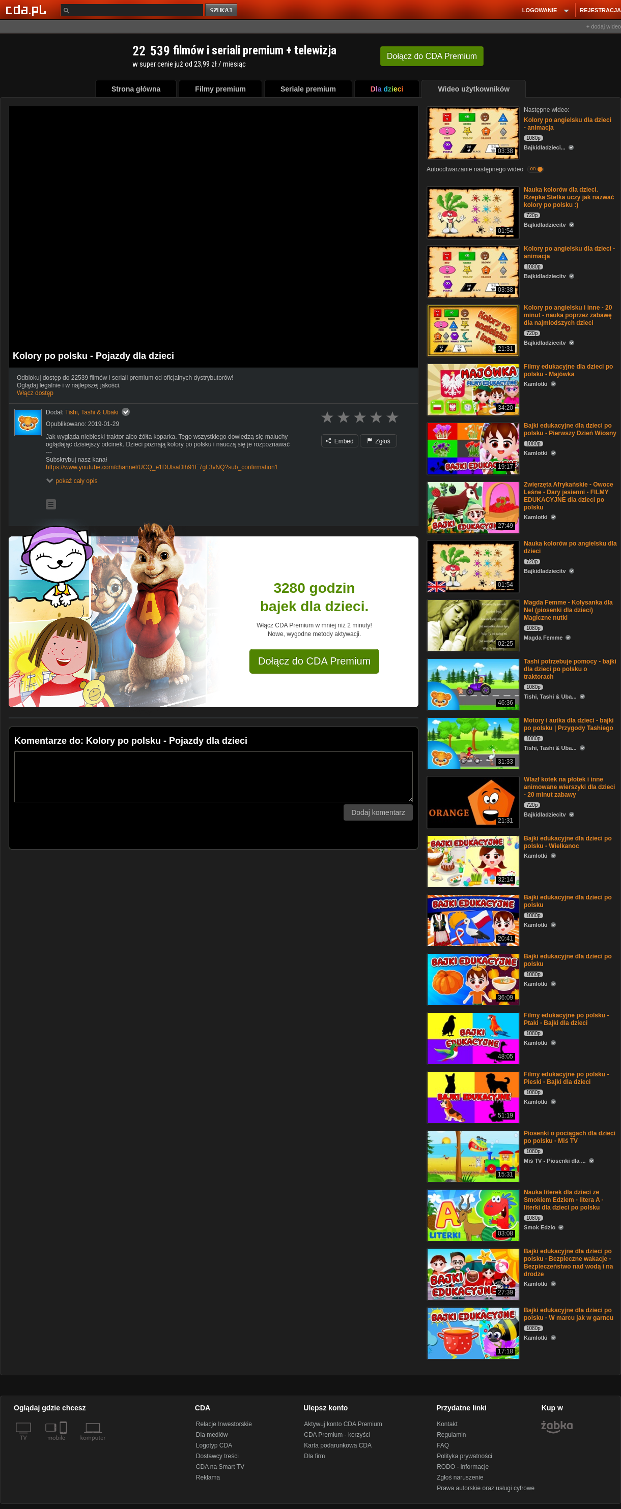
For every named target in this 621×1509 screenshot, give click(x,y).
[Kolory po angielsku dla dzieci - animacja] (472, 132)
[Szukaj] (132, 10)
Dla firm (314, 1456)
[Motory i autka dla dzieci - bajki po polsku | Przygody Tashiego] (472, 742)
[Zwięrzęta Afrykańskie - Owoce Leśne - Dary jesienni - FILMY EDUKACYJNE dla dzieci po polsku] (472, 506)
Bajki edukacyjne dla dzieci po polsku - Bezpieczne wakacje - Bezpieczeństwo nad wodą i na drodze (568, 1263)
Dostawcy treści (217, 1456)
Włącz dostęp (35, 393)
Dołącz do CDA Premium (314, 661)
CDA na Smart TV (220, 1466)
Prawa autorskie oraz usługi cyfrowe (485, 1488)
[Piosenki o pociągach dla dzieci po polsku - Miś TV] (472, 1155)
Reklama (208, 1477)
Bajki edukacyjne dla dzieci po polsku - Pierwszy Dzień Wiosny (570, 429)
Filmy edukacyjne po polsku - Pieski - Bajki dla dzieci (566, 1078)
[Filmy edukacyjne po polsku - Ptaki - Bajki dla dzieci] (472, 1037)
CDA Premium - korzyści (337, 1434)
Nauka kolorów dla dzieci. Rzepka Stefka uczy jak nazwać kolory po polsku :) (569, 197)
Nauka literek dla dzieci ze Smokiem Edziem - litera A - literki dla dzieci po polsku (564, 1200)
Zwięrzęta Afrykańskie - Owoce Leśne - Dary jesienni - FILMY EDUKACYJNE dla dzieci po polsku (568, 496)
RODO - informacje (463, 1466)
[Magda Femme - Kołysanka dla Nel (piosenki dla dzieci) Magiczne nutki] (472, 624)
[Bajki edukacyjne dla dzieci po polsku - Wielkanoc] (472, 860)
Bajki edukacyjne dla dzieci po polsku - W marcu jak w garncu (568, 1314)
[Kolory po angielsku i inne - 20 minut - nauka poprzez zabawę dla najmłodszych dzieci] (472, 329)
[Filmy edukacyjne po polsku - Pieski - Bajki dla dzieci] (472, 1096)
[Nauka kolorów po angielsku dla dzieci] (472, 565)
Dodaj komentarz (378, 812)
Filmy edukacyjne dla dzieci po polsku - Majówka (568, 370)
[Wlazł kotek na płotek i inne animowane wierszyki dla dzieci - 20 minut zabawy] (472, 801)
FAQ (443, 1445)
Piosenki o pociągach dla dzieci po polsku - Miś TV (569, 1137)
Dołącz (432, 56)
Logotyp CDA (214, 1445)
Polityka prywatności (464, 1456)
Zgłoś (378, 441)
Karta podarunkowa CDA (338, 1445)
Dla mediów (212, 1434)
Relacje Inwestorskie (224, 1424)
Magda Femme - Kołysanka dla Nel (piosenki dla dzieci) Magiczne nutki (568, 610)
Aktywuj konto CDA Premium (343, 1424)
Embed (339, 441)
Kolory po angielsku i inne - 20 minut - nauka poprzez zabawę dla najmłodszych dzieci (568, 315)
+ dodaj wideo (603, 26)
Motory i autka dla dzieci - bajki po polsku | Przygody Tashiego (569, 724)
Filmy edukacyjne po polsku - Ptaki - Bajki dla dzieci (566, 1019)
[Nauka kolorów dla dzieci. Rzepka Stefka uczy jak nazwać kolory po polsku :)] (472, 211)
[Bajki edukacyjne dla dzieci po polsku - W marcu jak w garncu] (472, 1332)
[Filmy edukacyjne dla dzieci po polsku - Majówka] (472, 388)
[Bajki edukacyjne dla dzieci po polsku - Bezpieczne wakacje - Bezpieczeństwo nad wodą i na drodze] (472, 1273)
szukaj (222, 10)
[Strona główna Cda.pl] (27, 9)
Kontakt (447, 1424)
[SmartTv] (64, 1443)
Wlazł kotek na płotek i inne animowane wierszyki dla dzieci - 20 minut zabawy (569, 787)
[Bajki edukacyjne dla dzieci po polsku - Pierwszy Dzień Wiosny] (472, 447)
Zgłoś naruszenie (460, 1477)
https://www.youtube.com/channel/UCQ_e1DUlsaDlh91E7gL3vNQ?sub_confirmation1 (162, 467)
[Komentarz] (213, 776)
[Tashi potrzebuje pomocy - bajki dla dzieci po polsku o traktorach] (472, 683)
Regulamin (451, 1434)
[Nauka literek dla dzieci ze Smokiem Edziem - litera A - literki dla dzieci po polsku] (472, 1214)
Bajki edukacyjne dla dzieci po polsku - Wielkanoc (568, 842)
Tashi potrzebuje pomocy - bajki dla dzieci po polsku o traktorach (570, 669)
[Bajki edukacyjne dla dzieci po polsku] (472, 919)
